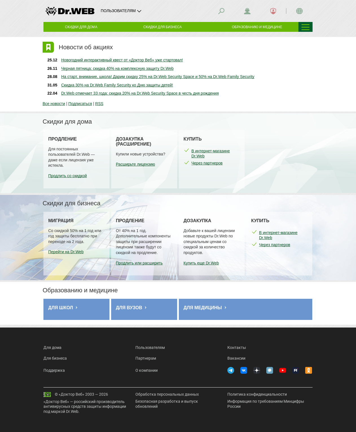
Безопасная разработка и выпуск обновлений (166, 404)
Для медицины (203, 307)
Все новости (54, 103)
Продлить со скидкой (67, 175)
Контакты (236, 347)
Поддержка (54, 370)
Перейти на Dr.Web (65, 252)
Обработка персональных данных (167, 394)
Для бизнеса (55, 358)
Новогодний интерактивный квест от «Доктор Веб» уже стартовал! (122, 60)
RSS (99, 103)
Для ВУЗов (129, 307)
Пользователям (150, 347)
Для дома (52, 347)
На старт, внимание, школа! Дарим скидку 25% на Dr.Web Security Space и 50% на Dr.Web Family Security (157, 76)
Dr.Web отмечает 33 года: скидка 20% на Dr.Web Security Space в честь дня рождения (140, 93)
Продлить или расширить (139, 263)
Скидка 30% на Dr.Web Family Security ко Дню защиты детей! (117, 85)
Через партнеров (207, 163)
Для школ (60, 307)
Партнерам (145, 358)
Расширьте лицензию (135, 164)
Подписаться (80, 103)
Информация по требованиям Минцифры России (265, 404)
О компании (146, 370)
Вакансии (236, 358)
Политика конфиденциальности (257, 394)
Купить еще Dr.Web (201, 263)
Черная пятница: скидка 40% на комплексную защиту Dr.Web (117, 68)
